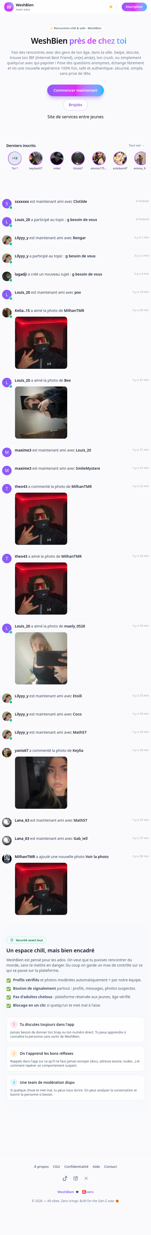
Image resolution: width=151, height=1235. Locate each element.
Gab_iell (80, 838)
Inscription (134, 6)
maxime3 (23, 450)
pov (77, 292)
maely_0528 (74, 626)
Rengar (79, 237)
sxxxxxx (22, 201)
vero (88, 1191)
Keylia (77, 750)
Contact (110, 1166)
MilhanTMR (74, 310)
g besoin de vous (82, 219)
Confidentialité (76, 1166)
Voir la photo (97, 856)
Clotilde (80, 201)
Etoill (77, 695)
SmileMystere (88, 468)
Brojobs (75, 104)
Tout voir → (137, 145)
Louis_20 (23, 219)
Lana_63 (22, 820)
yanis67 (22, 750)
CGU (56, 1166)
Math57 (80, 732)
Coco (77, 714)
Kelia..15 (23, 310)
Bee (67, 380)
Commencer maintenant (75, 90)
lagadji (21, 274)
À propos (41, 1166)
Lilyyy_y (22, 237)
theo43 (21, 486)
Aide (96, 1166)
